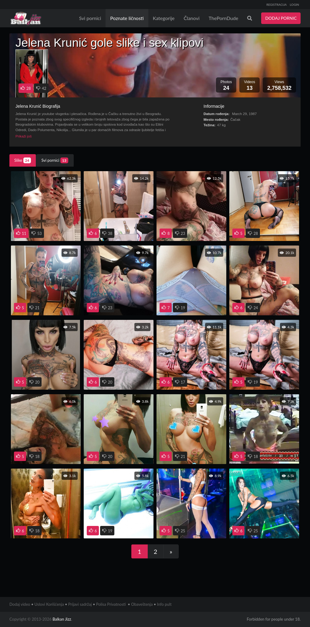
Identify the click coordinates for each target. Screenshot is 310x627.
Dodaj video (19, 604)
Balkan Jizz (61, 619)
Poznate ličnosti (126, 18)
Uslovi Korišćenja (49, 604)
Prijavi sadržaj (80, 604)
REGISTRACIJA (276, 4)
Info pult (164, 604)
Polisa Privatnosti (111, 604)
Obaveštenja (142, 604)
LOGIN (294, 4)
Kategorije (164, 18)
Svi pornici (90, 18)
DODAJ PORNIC (281, 18)
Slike (22, 160)
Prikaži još (23, 136)
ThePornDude (223, 18)
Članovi (191, 18)
